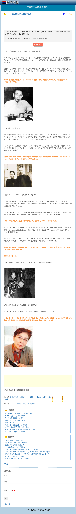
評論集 (6, 464)
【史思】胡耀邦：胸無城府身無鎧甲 (22, 404)
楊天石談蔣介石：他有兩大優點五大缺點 (19, 413)
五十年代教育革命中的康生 (14, 418)
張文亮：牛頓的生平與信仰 (14, 456)
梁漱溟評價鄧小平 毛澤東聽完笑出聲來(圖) (20, 429)
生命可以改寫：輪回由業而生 (15, 416)
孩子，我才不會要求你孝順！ (15, 432)
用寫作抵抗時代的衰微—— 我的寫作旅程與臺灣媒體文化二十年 (27, 454)
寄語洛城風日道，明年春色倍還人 (16, 443)
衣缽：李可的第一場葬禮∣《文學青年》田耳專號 (21, 449)
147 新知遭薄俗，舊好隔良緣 (15, 447)
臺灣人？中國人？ (11, 422)
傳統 (70, 14)
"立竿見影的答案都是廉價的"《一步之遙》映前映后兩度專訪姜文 (27, 452)
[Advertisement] (40, 21)
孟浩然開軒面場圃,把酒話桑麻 (15, 445)
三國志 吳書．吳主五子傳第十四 (16, 440)
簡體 (64, 14)
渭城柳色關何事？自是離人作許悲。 (17, 458)
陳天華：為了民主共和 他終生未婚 (17, 427)
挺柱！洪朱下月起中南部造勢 (15, 420)
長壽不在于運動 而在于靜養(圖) (16, 425)
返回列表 (7, 504)
